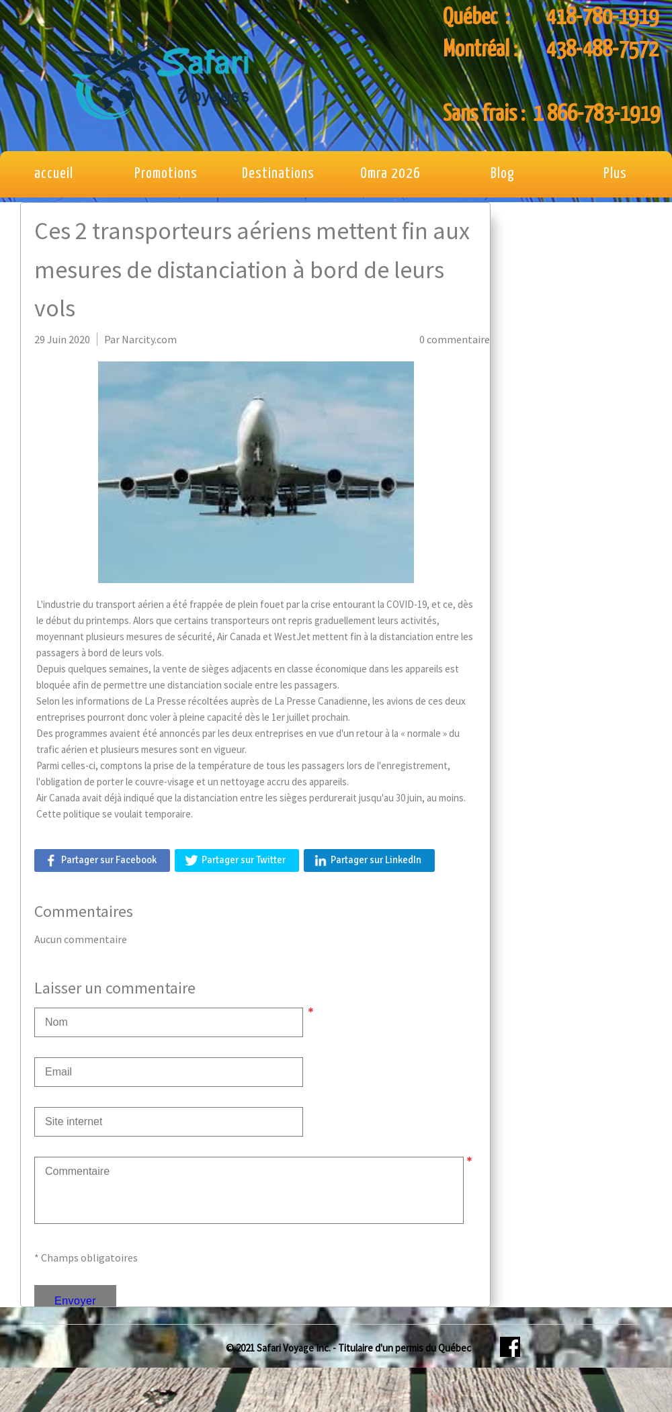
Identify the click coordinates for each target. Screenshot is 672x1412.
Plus (615, 174)
